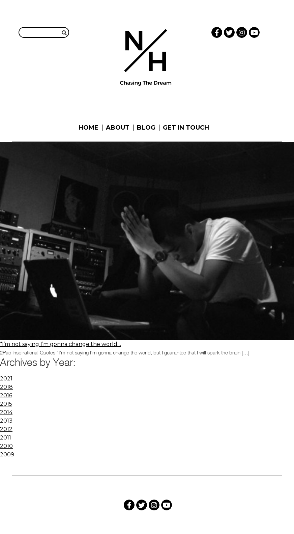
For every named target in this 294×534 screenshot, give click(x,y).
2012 (6, 429)
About (117, 128)
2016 (6, 395)
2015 (6, 404)
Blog (146, 128)
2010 (6, 446)
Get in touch (186, 128)
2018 (6, 387)
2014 (6, 412)
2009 (7, 454)
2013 (6, 421)
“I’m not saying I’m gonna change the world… (60, 344)
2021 (6, 378)
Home (88, 128)
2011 (5, 437)
